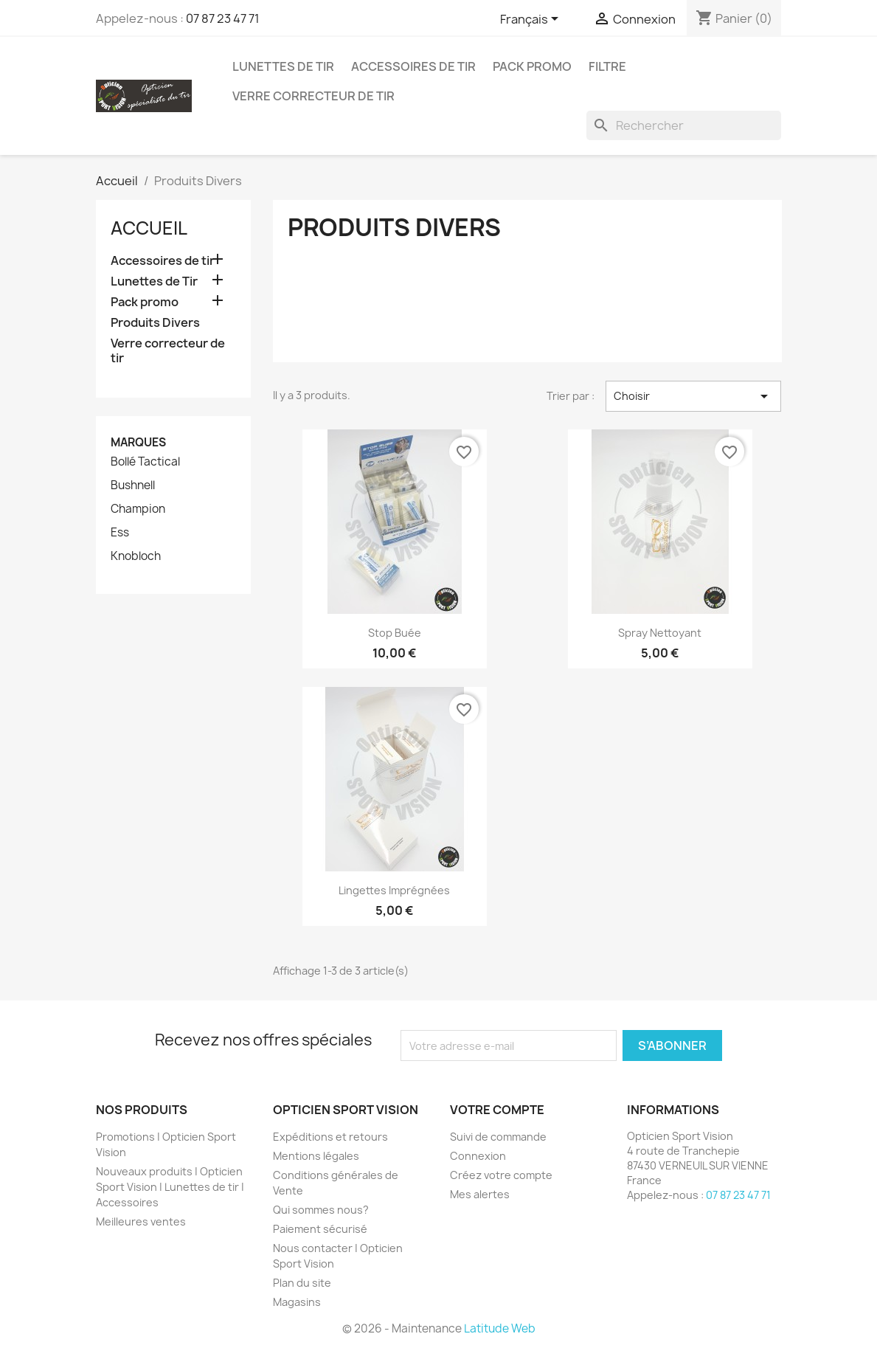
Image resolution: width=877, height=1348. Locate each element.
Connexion (478, 1156)
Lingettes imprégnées (394, 890)
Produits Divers (155, 323)
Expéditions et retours (330, 1137)
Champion (138, 509)
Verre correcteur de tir (313, 96)
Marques (138, 442)
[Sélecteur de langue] (532, 20)
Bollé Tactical (145, 461)
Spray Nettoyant (659, 633)
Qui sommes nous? (321, 1210)
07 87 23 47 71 (223, 18)
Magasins (297, 1302)
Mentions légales (316, 1156)
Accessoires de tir (413, 66)
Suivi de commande (498, 1137)
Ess (120, 532)
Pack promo (532, 66)
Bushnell (133, 485)
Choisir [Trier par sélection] (694, 396)
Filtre (607, 66)
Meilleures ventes (141, 1221)
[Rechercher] (683, 125)
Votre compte (497, 1110)
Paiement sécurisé (320, 1229)
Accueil (149, 228)
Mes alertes (480, 1194)
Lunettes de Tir (283, 66)
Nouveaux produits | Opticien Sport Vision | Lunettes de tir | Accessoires (170, 1186)
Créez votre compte (501, 1175)
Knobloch (136, 556)
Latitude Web (499, 1328)
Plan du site (302, 1283)
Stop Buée (394, 633)
